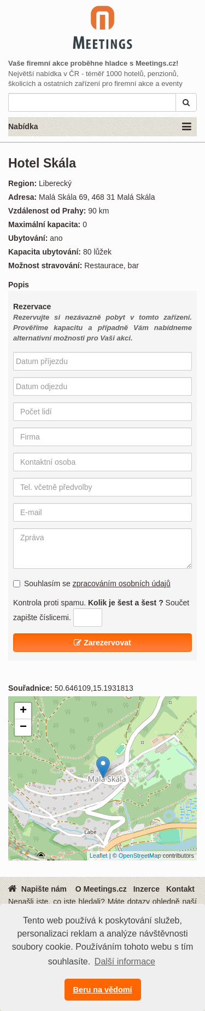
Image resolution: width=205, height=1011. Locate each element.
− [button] (23, 727)
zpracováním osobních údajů (122, 583)
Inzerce (146, 889)
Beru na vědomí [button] (102, 989)
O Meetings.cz (101, 889)
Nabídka (99, 127)
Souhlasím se (92, 583)
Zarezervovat (102, 642)
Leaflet (99, 855)
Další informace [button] (125, 961)
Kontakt (180, 889)
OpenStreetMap (140, 855)
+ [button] (23, 711)
